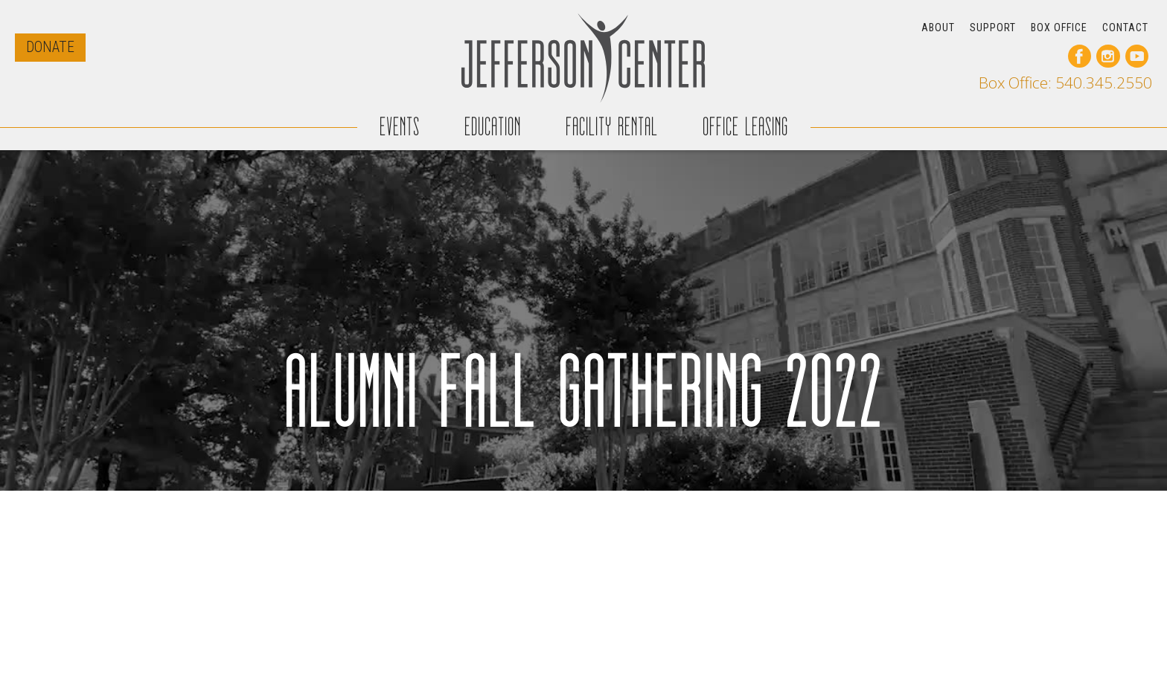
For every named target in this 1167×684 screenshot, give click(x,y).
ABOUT (938, 27)
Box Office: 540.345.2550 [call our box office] (1065, 83)
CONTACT (1125, 27)
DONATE (50, 47)
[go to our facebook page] (1079, 56)
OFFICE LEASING (745, 126)
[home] (583, 57)
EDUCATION (492, 126)
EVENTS (400, 126)
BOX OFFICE (1059, 27)
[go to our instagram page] (1107, 56)
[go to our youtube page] (1136, 56)
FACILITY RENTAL (612, 126)
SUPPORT (993, 27)
